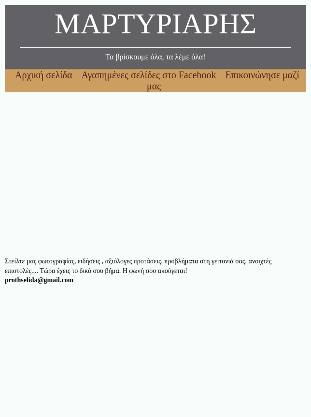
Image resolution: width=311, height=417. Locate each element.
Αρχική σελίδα (44, 75)
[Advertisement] (155, 174)
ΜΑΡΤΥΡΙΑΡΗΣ (155, 26)
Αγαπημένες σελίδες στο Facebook (149, 75)
